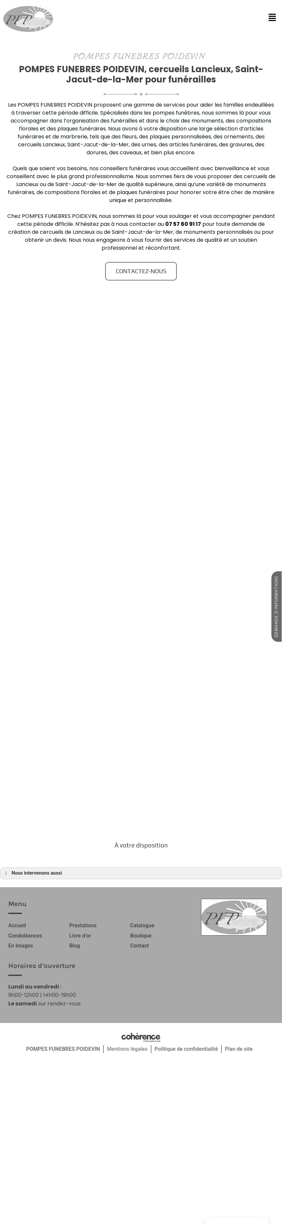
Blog (74, 945)
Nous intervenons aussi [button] (32, 873)
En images (20, 945)
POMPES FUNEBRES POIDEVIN (63, 1048)
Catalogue (142, 925)
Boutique (140, 935)
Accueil (17, 925)
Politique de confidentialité (186, 1048)
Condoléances (25, 935)
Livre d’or (80, 935)
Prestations (83, 925)
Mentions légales (127, 1048)
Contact (139, 945)
